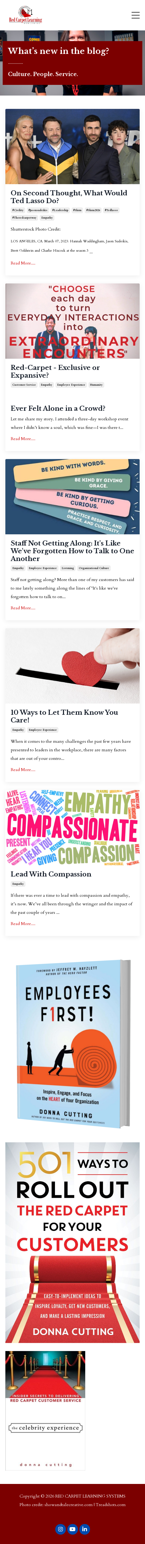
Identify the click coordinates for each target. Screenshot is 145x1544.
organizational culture (94, 568)
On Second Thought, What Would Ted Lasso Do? (69, 197)
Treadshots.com (111, 1505)
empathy (47, 218)
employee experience (71, 385)
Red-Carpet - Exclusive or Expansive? (55, 371)
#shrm (77, 210)
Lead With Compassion (51, 874)
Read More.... (23, 263)
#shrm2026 (93, 210)
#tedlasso (111, 210)
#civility (18, 210)
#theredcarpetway (24, 218)
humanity (96, 385)
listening (68, 568)
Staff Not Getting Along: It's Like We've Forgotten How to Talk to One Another (72, 551)
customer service (24, 385)
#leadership (60, 210)
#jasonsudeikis (37, 210)
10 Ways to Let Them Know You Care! (64, 716)
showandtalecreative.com (68, 1505)
